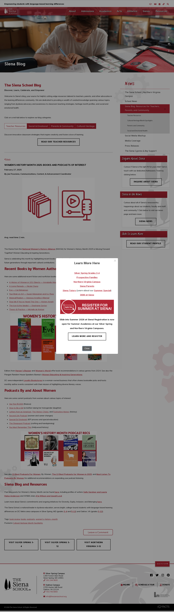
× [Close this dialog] (115, 261)
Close (87, 348)
